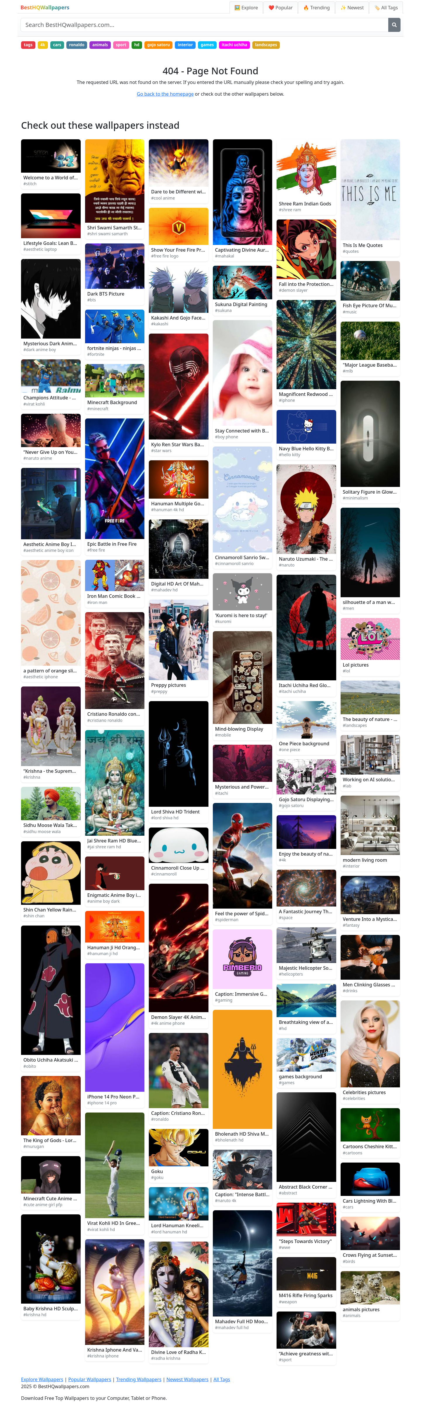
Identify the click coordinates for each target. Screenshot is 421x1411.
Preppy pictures (168, 686)
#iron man (97, 603)
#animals (351, 1316)
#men (348, 609)
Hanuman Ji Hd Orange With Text (124, 948)
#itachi (221, 794)
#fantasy (351, 926)
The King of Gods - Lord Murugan (60, 1141)
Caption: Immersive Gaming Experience (259, 994)
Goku (157, 1172)
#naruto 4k (226, 1201)
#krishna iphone (103, 1356)
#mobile (223, 736)
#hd (283, 1029)
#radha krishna (165, 1359)
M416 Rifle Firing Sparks (305, 1296)
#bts (91, 300)
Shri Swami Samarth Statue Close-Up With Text (139, 228)
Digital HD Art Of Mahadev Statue (188, 584)
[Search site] (204, 25)
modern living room (365, 861)
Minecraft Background (112, 403)
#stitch (30, 184)
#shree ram (290, 210)
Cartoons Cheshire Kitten (371, 1147)
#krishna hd (34, 1315)
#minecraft (97, 409)
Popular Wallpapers (89, 1380)
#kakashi (159, 324)
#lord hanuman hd (169, 1232)
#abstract (288, 1194)
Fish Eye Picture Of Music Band (377, 306)
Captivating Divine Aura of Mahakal (254, 251)
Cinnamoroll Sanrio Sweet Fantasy (253, 558)
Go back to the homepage (165, 95)
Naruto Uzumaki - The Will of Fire (316, 559)
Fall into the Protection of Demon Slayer (323, 285)
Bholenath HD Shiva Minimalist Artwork (259, 1134)
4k (44, 45)
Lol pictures (356, 665)
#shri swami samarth (107, 234)
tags (28, 45)
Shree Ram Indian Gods (305, 204)
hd (143, 45)
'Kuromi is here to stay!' (241, 616)
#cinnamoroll (164, 875)
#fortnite (95, 355)
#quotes (351, 252)
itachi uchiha (246, 45)
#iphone (287, 401)
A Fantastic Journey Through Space (317, 912)
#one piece (289, 750)
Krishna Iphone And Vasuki (117, 1351)
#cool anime (163, 198)
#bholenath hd (229, 1141)
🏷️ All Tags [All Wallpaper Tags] (386, 7)
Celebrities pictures (364, 1093)
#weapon (288, 1302)
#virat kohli (34, 404)
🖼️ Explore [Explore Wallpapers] (246, 7)
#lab (347, 786)
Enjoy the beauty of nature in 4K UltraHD (324, 854)
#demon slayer (293, 291)
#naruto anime (37, 459)
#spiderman (227, 920)
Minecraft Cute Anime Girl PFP (57, 1199)
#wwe (284, 1248)
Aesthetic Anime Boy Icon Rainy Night (65, 545)
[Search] (394, 25)
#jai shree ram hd (104, 847)
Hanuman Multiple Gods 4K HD (185, 504)
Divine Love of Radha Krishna (183, 1353)
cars (59, 45)
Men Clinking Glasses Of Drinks (378, 985)
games (218, 45)
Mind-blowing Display (239, 729)
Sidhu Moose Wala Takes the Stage (62, 826)
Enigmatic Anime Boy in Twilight (123, 895)
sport (127, 45)
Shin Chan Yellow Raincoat (52, 910)
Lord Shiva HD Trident (175, 812)
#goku (157, 1178)
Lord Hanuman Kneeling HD (182, 1226)
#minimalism (355, 499)
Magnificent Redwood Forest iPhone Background (333, 395)
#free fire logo (164, 257)
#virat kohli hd (101, 1230)
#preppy (159, 692)
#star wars (161, 451)
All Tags (221, 1380)
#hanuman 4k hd (167, 510)
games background (300, 1077)
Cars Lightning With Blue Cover (377, 1202)
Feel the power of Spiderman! (248, 914)
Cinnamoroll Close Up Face (181, 869)
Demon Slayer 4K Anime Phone (185, 1018)
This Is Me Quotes (363, 246)
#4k (282, 861)
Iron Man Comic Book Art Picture (124, 597)
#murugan (33, 1147)
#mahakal (224, 257)
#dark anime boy (39, 350)
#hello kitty (289, 455)
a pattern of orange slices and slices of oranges (75, 671)
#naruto (287, 565)
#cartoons (353, 1153)
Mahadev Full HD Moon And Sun (251, 1322)
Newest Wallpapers (187, 1380)
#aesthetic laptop (40, 250)
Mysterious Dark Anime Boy (54, 344)
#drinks (350, 991)
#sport (285, 1360)
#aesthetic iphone (40, 677)
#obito (29, 1067)
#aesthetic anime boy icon (48, 551)
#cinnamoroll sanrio (234, 564)
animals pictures (361, 1310)
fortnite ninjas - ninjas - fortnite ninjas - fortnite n (142, 349)
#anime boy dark (103, 902)
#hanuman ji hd (102, 954)
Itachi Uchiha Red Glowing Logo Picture (323, 686)
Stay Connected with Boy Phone (250, 431)
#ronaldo (160, 1120)
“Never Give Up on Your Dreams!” (60, 453)
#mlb (348, 371)
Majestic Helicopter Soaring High (315, 968)
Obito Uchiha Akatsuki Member (58, 1061)
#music (350, 312)
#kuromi (223, 622)
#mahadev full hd (232, 1328)
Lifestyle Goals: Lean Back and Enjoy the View (73, 244)
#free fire (96, 551)
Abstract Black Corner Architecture (317, 1187)
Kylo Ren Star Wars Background (186, 445)
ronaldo (80, 45)
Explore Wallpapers (42, 1380)
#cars (348, 1208)
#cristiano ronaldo (104, 721)
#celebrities (354, 1099)
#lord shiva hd (165, 818)
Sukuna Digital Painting (241, 305)
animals (105, 45)
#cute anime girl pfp (42, 1205)
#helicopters (291, 975)
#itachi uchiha (292, 692)
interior (194, 45)
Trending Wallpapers (138, 1380)
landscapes (279, 45)
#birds (349, 1262)
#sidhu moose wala (42, 832)
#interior (351, 867)
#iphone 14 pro (102, 1103)
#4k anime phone (168, 1024)
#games (286, 1083)
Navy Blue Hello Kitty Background (316, 449)
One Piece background (304, 744)
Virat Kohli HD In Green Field (119, 1224)
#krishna (31, 777)
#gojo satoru (291, 806)
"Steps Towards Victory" (305, 1242)
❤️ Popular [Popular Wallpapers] (280, 7)
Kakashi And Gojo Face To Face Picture (193, 318)
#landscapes (355, 726)
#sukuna (223, 311)
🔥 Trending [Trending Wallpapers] (316, 7)
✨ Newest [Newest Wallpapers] (352, 7)
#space (286, 918)
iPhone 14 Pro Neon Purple (117, 1097)
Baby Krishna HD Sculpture (53, 1309)
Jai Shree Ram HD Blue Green (119, 841)
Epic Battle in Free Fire (112, 545)
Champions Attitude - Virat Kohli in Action (69, 398)
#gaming (223, 1000)
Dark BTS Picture (106, 294)
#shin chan (33, 916)
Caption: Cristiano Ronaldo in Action (191, 1114)
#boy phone (226, 437)
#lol (346, 671)
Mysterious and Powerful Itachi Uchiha (258, 788)
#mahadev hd (164, 590)
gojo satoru (166, 45)
